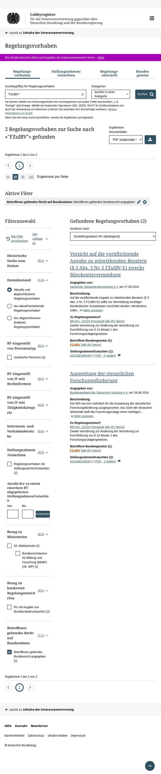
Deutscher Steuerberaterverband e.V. (94, 286)
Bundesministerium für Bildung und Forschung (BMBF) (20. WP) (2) (34, 560)
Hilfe (8, 726)
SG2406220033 (80, 461)
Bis (24, 506)
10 (8, 177)
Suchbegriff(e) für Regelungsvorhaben (30, 86)
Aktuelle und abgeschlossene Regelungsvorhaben (27, 294)
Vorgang (97, 321)
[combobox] (110, 94)
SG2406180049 (80, 355)
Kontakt (21, 726)
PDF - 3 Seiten (103, 461)
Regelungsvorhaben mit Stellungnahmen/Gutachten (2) (31, 468)
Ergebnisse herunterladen (118, 130)
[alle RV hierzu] (115, 321)
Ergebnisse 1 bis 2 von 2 (21, 154)
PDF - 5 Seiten (103, 355)
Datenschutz (36, 735)
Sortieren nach (79, 228)
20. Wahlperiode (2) (26, 545)
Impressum (78, 735)
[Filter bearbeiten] (139, 201)
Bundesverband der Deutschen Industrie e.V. (99, 392)
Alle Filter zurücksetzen (16, 238)
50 (23, 177)
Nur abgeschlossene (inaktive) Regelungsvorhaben (27, 322)
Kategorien (98, 86)
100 (32, 177)
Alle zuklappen (41, 239)
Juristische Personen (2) (29, 357)
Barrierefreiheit (15, 735)
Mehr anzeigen (91, 310)
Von (9, 506)
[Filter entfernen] (145, 201)
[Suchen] (145, 94)
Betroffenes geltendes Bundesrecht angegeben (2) (30, 656)
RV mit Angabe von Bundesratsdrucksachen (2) (32, 609)
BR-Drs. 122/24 (80, 321)
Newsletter (39, 726)
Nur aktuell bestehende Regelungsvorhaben (29, 308)
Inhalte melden (58, 735)
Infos (101, 57)
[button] (152, 18)
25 (16, 177)
